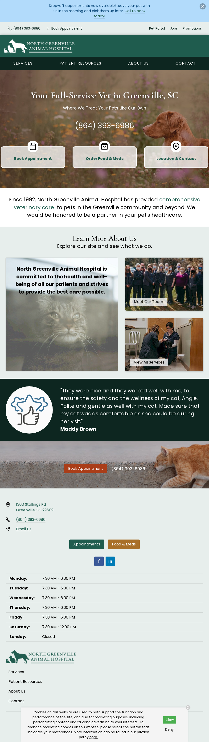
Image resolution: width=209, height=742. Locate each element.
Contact (186, 63)
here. (94, 737)
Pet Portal (157, 28)
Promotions (192, 28)
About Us (138, 63)
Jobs (174, 28)
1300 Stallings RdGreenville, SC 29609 (34, 507)
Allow (169, 719)
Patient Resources (80, 63)
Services (23, 63)
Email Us (23, 529)
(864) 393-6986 (104, 125)
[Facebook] (99, 561)
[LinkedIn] (110, 561)
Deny (169, 729)
